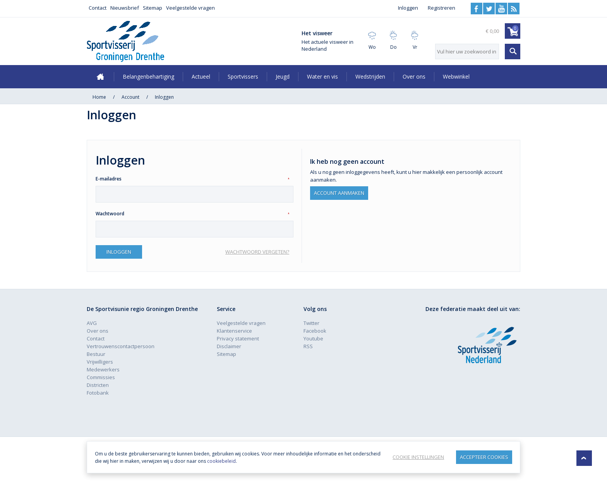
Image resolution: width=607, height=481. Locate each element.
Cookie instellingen (417, 457)
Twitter (489, 8)
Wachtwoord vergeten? (257, 251)
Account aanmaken (339, 192)
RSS (514, 8)
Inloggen (408, 7)
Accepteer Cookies (484, 457)
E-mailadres (109, 178)
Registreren (441, 7)
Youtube (501, 8)
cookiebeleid (250, 461)
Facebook (476, 8)
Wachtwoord (110, 213)
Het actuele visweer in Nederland (327, 45)
